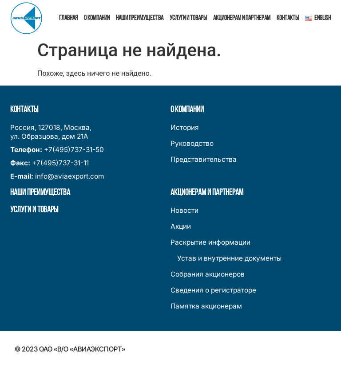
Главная (68, 18)
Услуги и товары (188, 18)
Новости (184, 210)
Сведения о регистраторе (213, 290)
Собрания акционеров (207, 274)
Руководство (192, 143)
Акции (180, 226)
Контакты (288, 18)
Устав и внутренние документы (226, 258)
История (184, 127)
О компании (97, 18)
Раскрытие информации (210, 242)
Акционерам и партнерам (241, 18)
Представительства (203, 159)
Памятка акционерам (206, 306)
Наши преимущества (139, 18)
